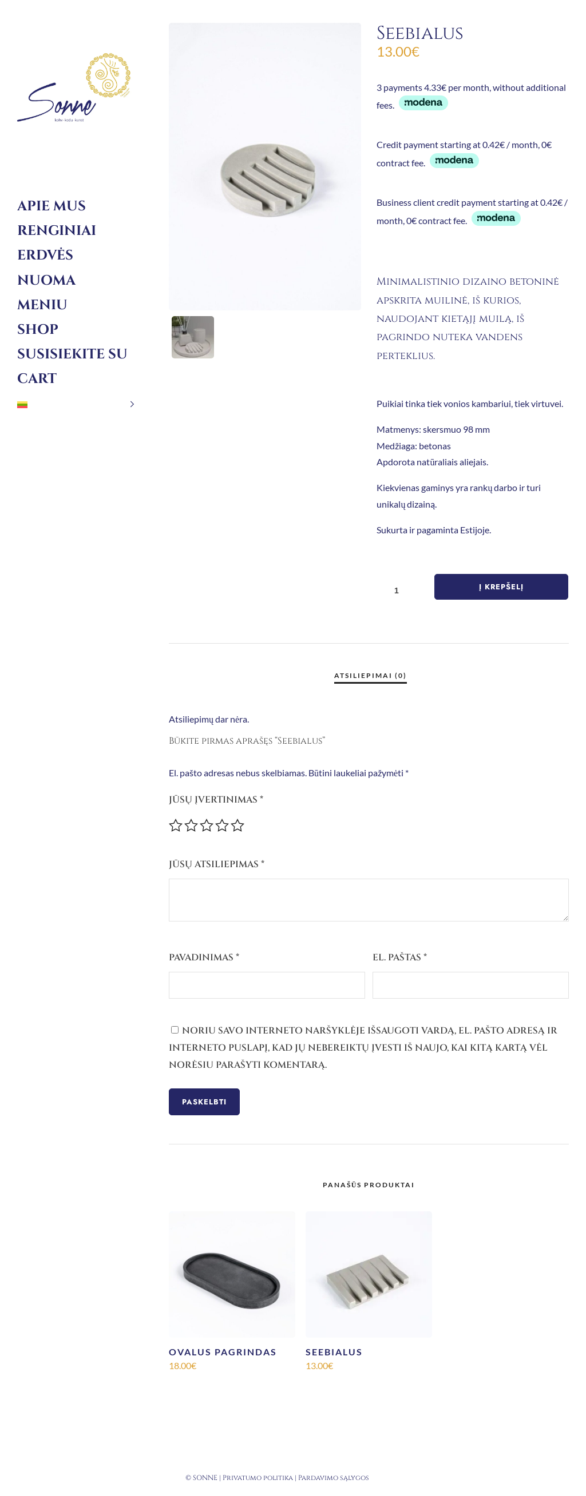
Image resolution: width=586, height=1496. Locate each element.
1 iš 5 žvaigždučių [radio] (176, 825)
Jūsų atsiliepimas (216, 864)
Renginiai (56, 231)
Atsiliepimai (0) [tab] (370, 675)
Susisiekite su (72, 354)
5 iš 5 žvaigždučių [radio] (237, 825)
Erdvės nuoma (46, 267)
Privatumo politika (258, 1477)
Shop (37, 330)
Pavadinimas (204, 957)
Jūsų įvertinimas (216, 799)
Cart (37, 379)
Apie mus (51, 206)
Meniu (42, 305)
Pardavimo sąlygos (333, 1477)
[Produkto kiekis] (401, 590)
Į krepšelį (501, 586)
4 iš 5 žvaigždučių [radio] (222, 825)
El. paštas (400, 957)
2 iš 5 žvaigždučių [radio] (191, 825)
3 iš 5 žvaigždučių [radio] (206, 825)
